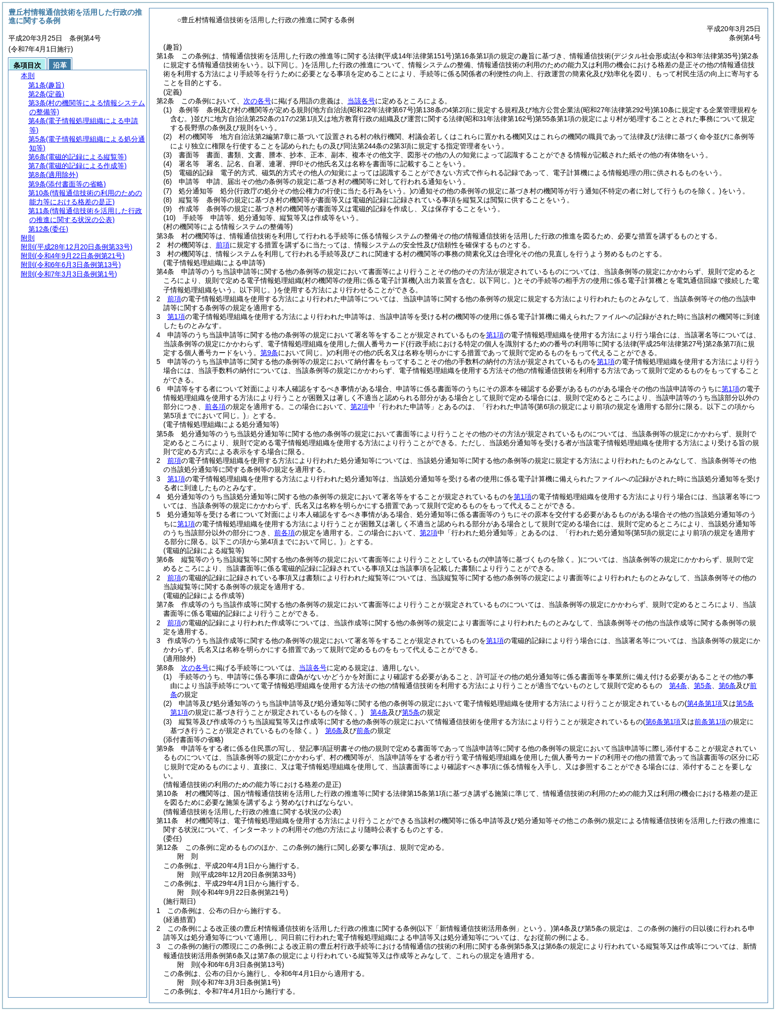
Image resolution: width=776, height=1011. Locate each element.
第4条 (678, 685)
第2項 (359, 407)
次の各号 (257, 101)
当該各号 (361, 101)
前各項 (215, 407)
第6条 (727, 685)
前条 (363, 731)
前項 (223, 245)
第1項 (176, 317)
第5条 (703, 685)
